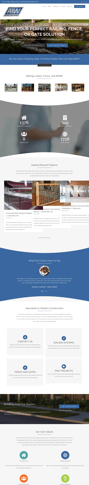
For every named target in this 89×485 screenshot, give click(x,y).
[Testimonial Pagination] (41, 291)
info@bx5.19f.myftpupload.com (29, 1)
